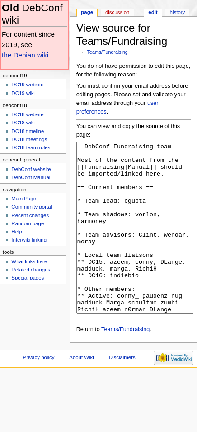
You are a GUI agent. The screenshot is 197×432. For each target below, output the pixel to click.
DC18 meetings (29, 139)
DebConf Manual (30, 177)
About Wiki (81, 391)
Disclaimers (122, 391)
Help (16, 231)
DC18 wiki (23, 122)
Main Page (23, 198)
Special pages (27, 277)
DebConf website (31, 169)
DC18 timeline (27, 131)
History (177, 12)
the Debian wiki (25, 55)
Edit (152, 12)
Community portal (31, 206)
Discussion (117, 12)
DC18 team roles (30, 147)
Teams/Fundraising (107, 52)
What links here (29, 261)
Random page (27, 223)
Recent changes (30, 215)
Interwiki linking (29, 239)
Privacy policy (39, 391)
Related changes (30, 269)
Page (87, 12)
